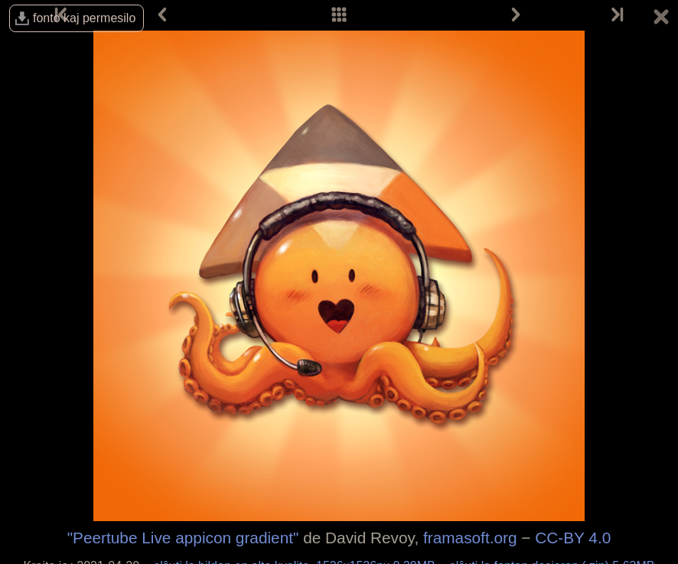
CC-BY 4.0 (573, 537)
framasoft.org (470, 537)
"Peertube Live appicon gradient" (183, 537)
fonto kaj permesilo (84, 17)
